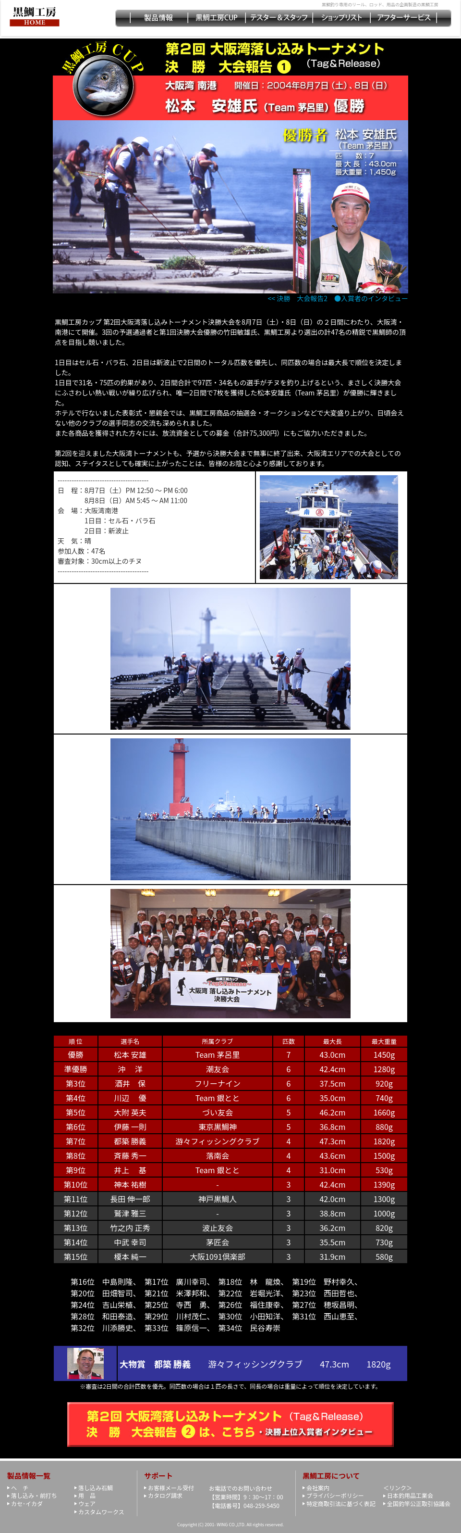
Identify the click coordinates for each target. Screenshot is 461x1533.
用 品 (87, 1495)
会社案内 (317, 1487)
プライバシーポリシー (335, 1495)
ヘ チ (19, 1487)
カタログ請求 (165, 1495)
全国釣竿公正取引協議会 (418, 1503)
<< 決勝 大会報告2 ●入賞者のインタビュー (338, 298)
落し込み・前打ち (34, 1495)
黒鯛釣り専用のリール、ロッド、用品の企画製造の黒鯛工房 (380, 4)
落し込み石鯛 (95, 1487)
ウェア (87, 1503)
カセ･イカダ (27, 1503)
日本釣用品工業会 (410, 1495)
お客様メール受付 (171, 1487)
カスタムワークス (101, 1512)
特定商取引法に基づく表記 (341, 1503)
